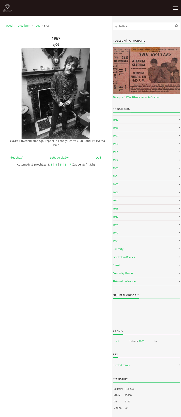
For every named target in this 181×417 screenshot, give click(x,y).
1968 (115, 208)
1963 (115, 168)
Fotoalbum (23, 25)
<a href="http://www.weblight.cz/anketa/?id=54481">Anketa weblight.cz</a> (146, 311)
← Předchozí (14, 157)
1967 (37, 25)
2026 (141, 341)
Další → (101, 157)
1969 (115, 216)
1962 (115, 160)
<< (117, 341)
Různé (116, 265)
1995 (115, 241)
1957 (115, 119)
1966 (115, 192)
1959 (115, 136)
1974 (115, 224)
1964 (115, 176)
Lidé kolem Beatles (124, 257)
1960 (115, 144)
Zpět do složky (59, 157)
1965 (115, 184)
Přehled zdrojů (121, 365)
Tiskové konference (124, 281)
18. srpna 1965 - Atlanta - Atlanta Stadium (137, 97)
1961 (115, 152)
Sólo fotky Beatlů (123, 273)
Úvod (9, 25)
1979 (115, 233)
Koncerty (118, 249)
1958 (115, 127)
